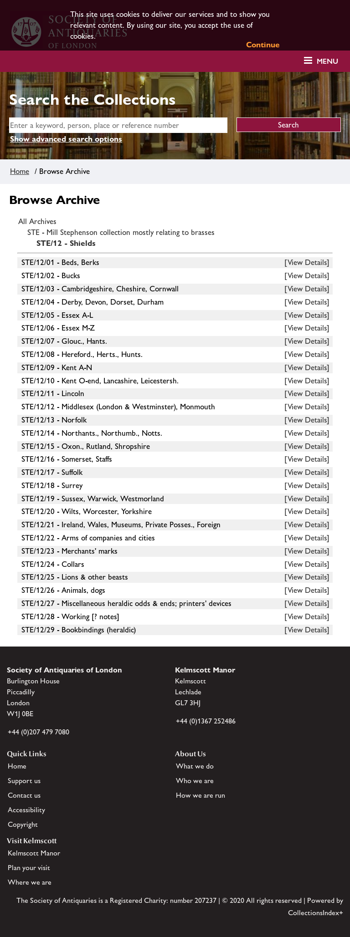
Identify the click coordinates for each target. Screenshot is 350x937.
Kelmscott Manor (34, 853)
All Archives (37, 221)
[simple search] (118, 125)
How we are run (200, 795)
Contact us (24, 795)
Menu (327, 61)
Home (19, 171)
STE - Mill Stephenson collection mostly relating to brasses (121, 232)
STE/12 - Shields (66, 243)
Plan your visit (29, 867)
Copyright (23, 824)
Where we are (29, 882)
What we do (195, 766)
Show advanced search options (66, 138)
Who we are (195, 780)
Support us (24, 780)
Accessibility (26, 809)
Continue (263, 44)
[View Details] (306, 262)
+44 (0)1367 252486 (206, 721)
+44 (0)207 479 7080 (38, 732)
